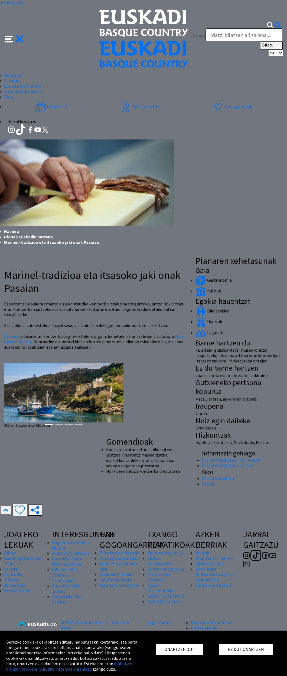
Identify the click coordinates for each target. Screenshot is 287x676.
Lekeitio (11, 569)
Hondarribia (15, 585)
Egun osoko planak (165, 552)
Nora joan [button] (13, 75)
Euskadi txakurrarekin (160, 560)
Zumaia (11, 579)
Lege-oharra (159, 622)
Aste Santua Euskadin (119, 585)
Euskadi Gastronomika (161, 587)
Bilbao (10, 552)
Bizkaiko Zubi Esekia (71, 553)
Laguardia (13, 574)
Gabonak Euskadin (116, 574)
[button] (14, 38)
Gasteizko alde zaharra (65, 588)
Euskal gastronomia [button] (22, 86)
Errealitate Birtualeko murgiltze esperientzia (215, 574)
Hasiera (11, 231)
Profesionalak (204, 628)
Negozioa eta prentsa (211, 622)
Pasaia (208, 484)
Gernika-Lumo (17, 590)
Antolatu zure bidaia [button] (23, 91)
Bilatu (271, 45)
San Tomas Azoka (116, 579)
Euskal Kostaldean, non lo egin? (231, 460)
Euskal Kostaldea (218, 478)
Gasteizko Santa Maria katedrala (67, 561)
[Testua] (244, 34)
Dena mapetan (139, 106)
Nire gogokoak (232, 106)
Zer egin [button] (11, 80)
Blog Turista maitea (214, 558)
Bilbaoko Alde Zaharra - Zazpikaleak (65, 575)
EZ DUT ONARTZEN (246, 649)
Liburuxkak (51, 106)
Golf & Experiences (165, 601)
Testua (198, 35)
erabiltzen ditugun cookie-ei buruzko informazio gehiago (69, 666)
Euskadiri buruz (209, 563)
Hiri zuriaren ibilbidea (159, 577)
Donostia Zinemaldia (119, 558)
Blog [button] (8, 96)
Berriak (202, 552)
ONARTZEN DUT (179, 649)
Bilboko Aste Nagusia (119, 552)
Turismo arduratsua (213, 585)
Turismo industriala (166, 569)
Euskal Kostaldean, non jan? (228, 465)
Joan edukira (12, 2)
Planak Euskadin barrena (28, 236)
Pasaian (11, 336)
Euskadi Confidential (167, 596)
